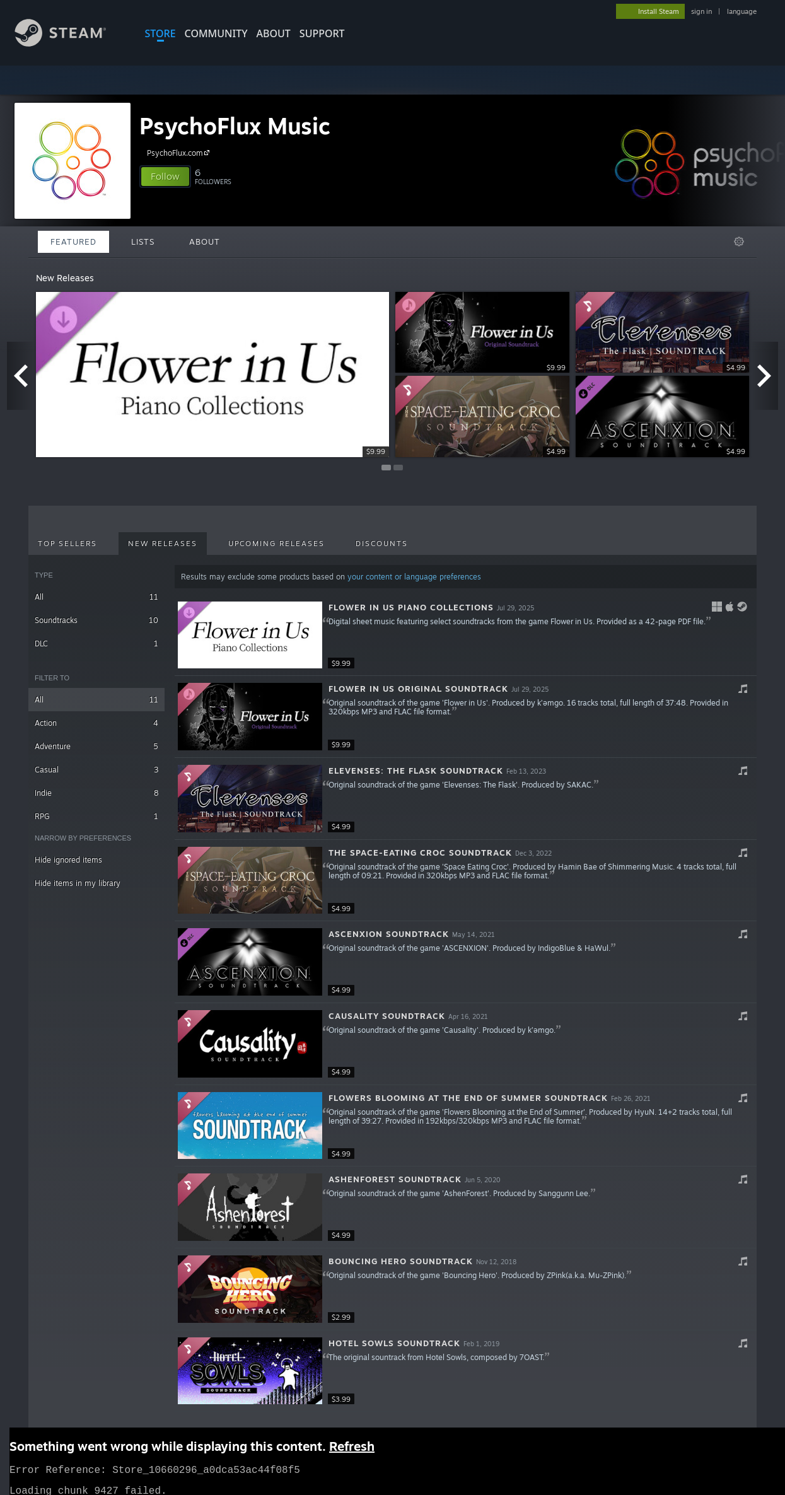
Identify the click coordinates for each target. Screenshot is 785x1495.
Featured (73, 241)
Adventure (96, 746)
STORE (160, 33)
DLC (96, 643)
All (96, 596)
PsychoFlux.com (180, 153)
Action (96, 723)
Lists (142, 241)
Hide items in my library (77, 883)
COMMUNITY (216, 33)
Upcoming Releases (276, 543)
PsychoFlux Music (234, 126)
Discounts (382, 543)
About (274, 33)
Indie (96, 793)
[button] (165, 176)
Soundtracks (96, 620)
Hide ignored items (68, 859)
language (742, 11)
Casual (96, 769)
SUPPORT (322, 33)
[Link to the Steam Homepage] (70, 43)
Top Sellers (67, 543)
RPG (96, 816)
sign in (701, 11)
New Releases (162, 543)
